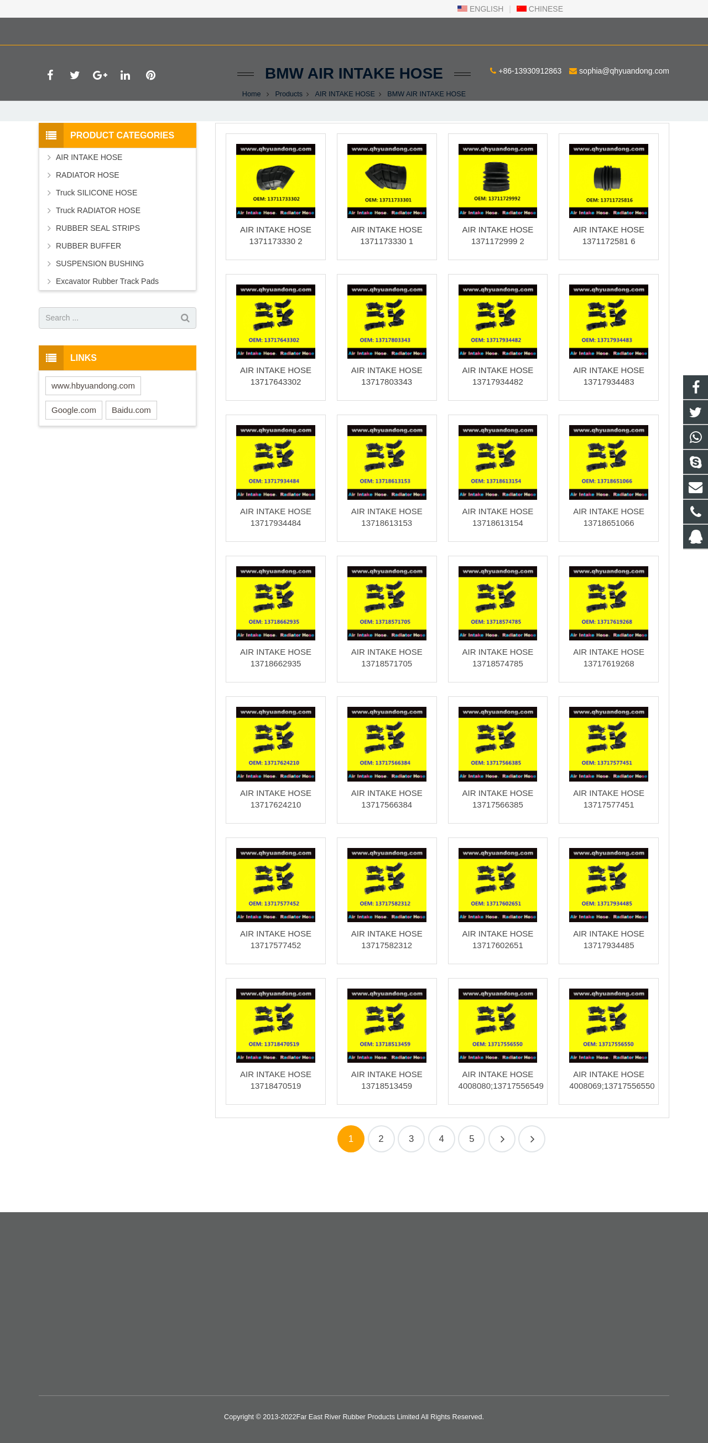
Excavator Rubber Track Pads (107, 320)
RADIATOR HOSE (87, 213)
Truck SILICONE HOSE (96, 231)
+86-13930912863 (78, 29)
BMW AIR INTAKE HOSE (354, 112)
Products (289, 133)
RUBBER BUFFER (88, 284)
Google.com (73, 448)
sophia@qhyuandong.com (173, 29)
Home (251, 133)
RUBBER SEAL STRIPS (98, 266)
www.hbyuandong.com (93, 424)
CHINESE (540, 8)
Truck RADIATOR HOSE (98, 249)
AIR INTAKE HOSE (345, 133)
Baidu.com (131, 448)
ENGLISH (480, 8)
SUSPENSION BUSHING (100, 302)
